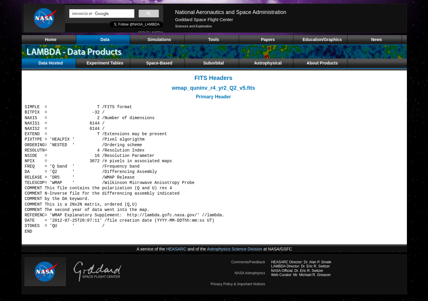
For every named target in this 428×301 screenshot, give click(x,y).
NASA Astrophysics (250, 273)
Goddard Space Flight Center (204, 19)
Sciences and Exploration (193, 26)
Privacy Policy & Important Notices (238, 284)
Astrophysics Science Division (234, 249)
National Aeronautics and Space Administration (230, 12)
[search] (101, 13)
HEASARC (176, 249)
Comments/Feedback (248, 262)
